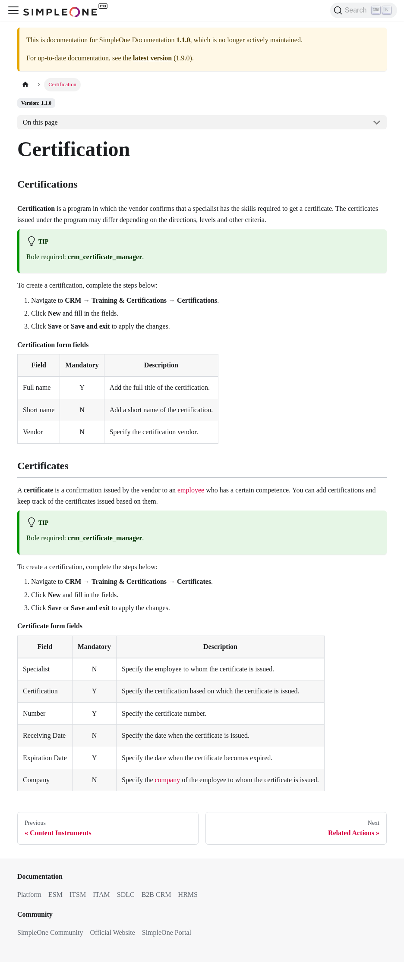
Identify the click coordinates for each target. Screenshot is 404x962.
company (167, 779)
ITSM (77, 894)
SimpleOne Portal (166, 932)
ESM (55, 894)
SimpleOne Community (50, 932)
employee (190, 490)
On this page (40, 122)
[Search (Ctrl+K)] (363, 10)
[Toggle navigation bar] (13, 10)
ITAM (101, 894)
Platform (29, 894)
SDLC (126, 894)
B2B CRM (156, 894)
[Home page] (25, 84)
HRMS (188, 894)
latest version (152, 58)
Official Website (112, 932)
